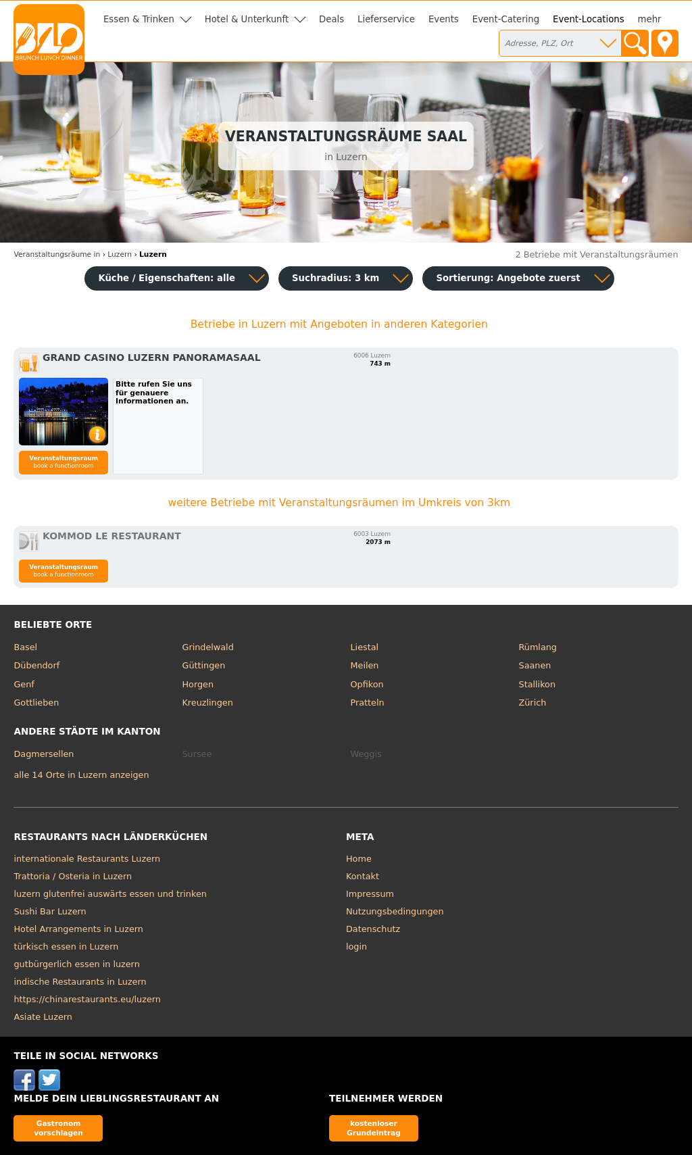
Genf (24, 684)
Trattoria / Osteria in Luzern (73, 876)
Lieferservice (386, 19)
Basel (25, 647)
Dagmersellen (44, 754)
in (57, 254)
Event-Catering (505, 19)
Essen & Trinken (138, 19)
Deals (331, 19)
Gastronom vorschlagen (58, 1127)
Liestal (365, 647)
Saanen (535, 665)
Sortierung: (508, 278)
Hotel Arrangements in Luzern (78, 929)
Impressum (370, 894)
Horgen (198, 684)
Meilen (365, 665)
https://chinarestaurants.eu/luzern (87, 999)
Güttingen (203, 665)
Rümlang (538, 647)
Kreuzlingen (207, 702)
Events (443, 19)
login (356, 946)
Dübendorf (36, 665)
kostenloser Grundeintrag (374, 1127)
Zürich (533, 702)
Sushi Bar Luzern (50, 911)
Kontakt (362, 876)
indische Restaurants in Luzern (80, 982)
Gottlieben (36, 702)
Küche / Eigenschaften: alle (166, 278)
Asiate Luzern (43, 1017)
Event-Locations (588, 19)
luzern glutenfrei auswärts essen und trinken (110, 894)
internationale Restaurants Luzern (87, 859)
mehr (650, 19)
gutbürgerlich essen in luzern (76, 964)
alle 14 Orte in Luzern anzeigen (81, 775)
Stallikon (537, 684)
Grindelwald (207, 647)
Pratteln (368, 702)
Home (359, 859)
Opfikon (367, 684)
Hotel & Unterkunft (247, 19)
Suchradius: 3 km (335, 278)
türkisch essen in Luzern (66, 946)
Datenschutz (373, 929)
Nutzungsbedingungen (395, 911)
